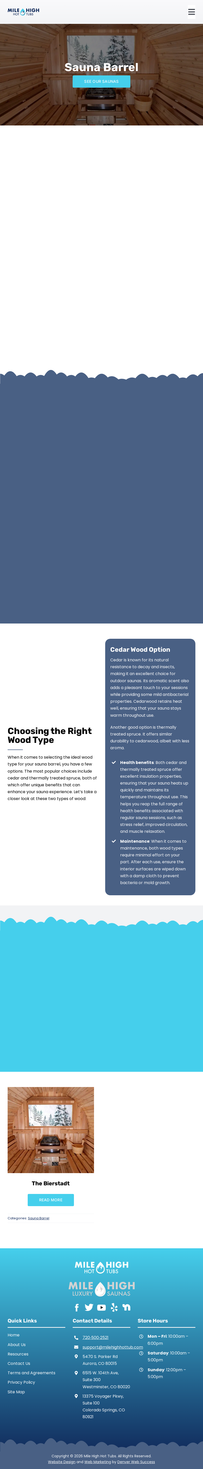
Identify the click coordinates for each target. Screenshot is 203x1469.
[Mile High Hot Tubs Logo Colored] (23, 10)
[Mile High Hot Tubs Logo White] (101, 1260)
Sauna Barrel (38, 1218)
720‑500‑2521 (96, 1337)
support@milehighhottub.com (113, 1347)
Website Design (61, 1461)
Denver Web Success (136, 1461)
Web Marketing (97, 1461)
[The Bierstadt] (51, 1090)
